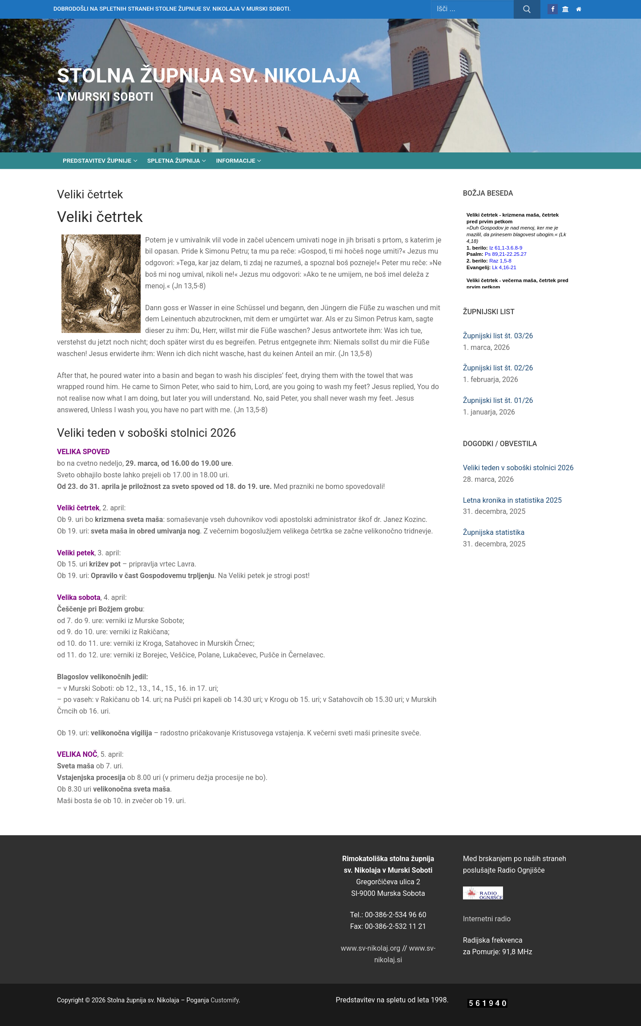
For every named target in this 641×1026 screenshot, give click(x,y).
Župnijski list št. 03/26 (498, 336)
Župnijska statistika (493, 532)
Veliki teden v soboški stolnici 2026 (518, 468)
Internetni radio (487, 919)
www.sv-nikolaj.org (371, 948)
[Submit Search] (527, 9)
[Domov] (579, 9)
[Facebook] (553, 9)
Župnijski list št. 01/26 (498, 400)
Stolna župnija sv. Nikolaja (209, 75)
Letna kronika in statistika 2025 (512, 500)
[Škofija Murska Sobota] (565, 9)
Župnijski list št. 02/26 (498, 368)
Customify (225, 1000)
